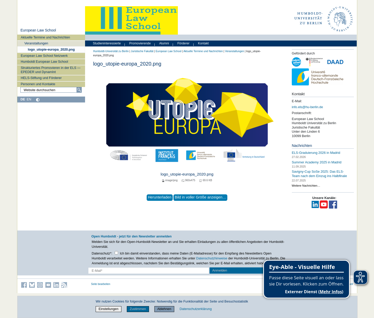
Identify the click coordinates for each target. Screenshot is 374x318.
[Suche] (79, 90)
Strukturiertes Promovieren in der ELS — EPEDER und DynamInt (51, 70)
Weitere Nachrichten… (306, 185)
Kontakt (203, 43)
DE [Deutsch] (22, 99)
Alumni (164, 43)
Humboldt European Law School (44, 61)
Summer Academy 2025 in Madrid (317, 162)
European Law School (38, 30)
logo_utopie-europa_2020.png (51, 49)
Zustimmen (138, 309)
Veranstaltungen (36, 43)
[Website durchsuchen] (51, 90)
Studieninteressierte (107, 43)
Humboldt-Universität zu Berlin (111, 51)
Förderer (183, 43)
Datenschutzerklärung (196, 309)
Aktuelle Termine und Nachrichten (45, 37)
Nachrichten (302, 146)
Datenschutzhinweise (211, 258)
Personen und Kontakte (38, 84)
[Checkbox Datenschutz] (116, 253)
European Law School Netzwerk (44, 56)
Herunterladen (159, 197)
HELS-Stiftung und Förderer (41, 78)
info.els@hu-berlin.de (307, 107)
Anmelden (219, 270)
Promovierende (140, 43)
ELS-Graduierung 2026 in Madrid (316, 153)
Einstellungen (109, 309)
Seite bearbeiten (100, 284)
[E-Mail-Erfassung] (148, 271)
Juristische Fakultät (142, 51)
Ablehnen (164, 309)
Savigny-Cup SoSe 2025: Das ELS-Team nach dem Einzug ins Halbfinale (319, 174)
